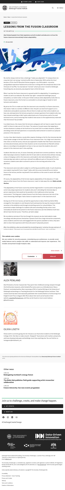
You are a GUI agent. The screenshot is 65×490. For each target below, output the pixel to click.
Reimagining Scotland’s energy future (18, 375)
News (9, 17)
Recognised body (42, 464)
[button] (52, 8)
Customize (32, 256)
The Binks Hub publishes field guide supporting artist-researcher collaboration (29, 381)
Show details (55, 250)
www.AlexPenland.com (16, 298)
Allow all (53, 256)
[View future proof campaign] (32, 358)
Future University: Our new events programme (22, 388)
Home (5, 17)
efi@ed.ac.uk (8, 459)
